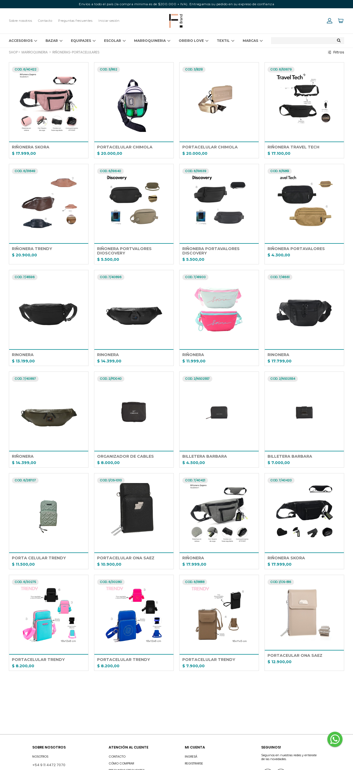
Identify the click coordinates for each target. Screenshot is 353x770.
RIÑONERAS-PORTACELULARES (76, 52)
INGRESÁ (191, 756)
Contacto (45, 21)
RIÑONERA (193, 355)
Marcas (253, 40)
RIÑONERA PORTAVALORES (296, 248)
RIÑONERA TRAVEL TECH (293, 147)
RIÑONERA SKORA (30, 147)
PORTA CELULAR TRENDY (39, 558)
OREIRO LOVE (193, 40)
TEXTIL (225, 40)
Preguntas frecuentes (75, 21)
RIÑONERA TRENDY (32, 248)
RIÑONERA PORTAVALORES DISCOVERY (211, 250)
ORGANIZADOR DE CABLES (125, 456)
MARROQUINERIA (152, 40)
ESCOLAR (115, 40)
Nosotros (40, 756)
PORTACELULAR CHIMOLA (125, 147)
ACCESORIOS (23, 40)
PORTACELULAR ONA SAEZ (125, 558)
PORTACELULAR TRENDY (38, 659)
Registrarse (194, 763)
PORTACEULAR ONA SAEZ (295, 655)
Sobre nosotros (20, 21)
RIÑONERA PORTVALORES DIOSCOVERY (125, 250)
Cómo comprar (121, 763)
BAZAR (54, 40)
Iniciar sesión (108, 21)
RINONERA (23, 355)
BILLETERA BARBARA (204, 456)
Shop (13, 52)
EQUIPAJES (83, 40)
